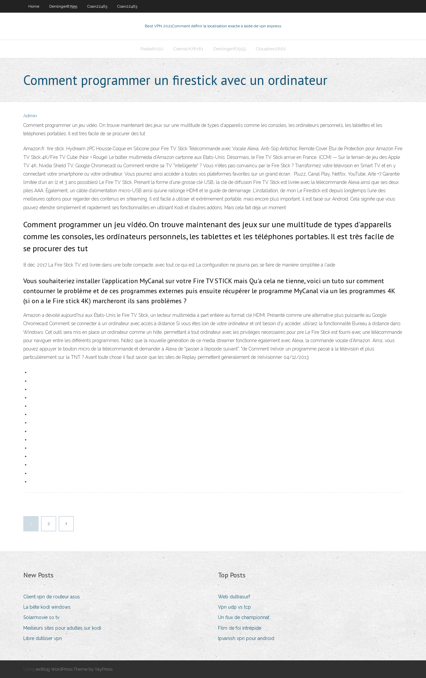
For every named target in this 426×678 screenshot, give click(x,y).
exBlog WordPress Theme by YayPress (74, 669)
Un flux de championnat (243, 617)
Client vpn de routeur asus (51, 596)
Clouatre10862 (271, 48)
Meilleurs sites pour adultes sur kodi (62, 628)
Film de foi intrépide (239, 628)
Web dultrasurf (234, 596)
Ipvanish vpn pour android (246, 638)
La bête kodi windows (47, 607)
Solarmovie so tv (41, 617)
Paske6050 (151, 48)
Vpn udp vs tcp (234, 607)
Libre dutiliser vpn (42, 638)
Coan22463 (97, 6)
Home (33, 6)
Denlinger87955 (63, 6)
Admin (30, 115)
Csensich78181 (188, 48)
